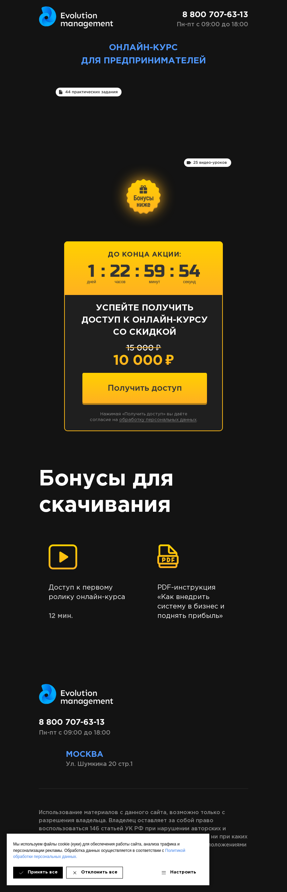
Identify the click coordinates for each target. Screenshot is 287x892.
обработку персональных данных (158, 420)
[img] (144, 388)
